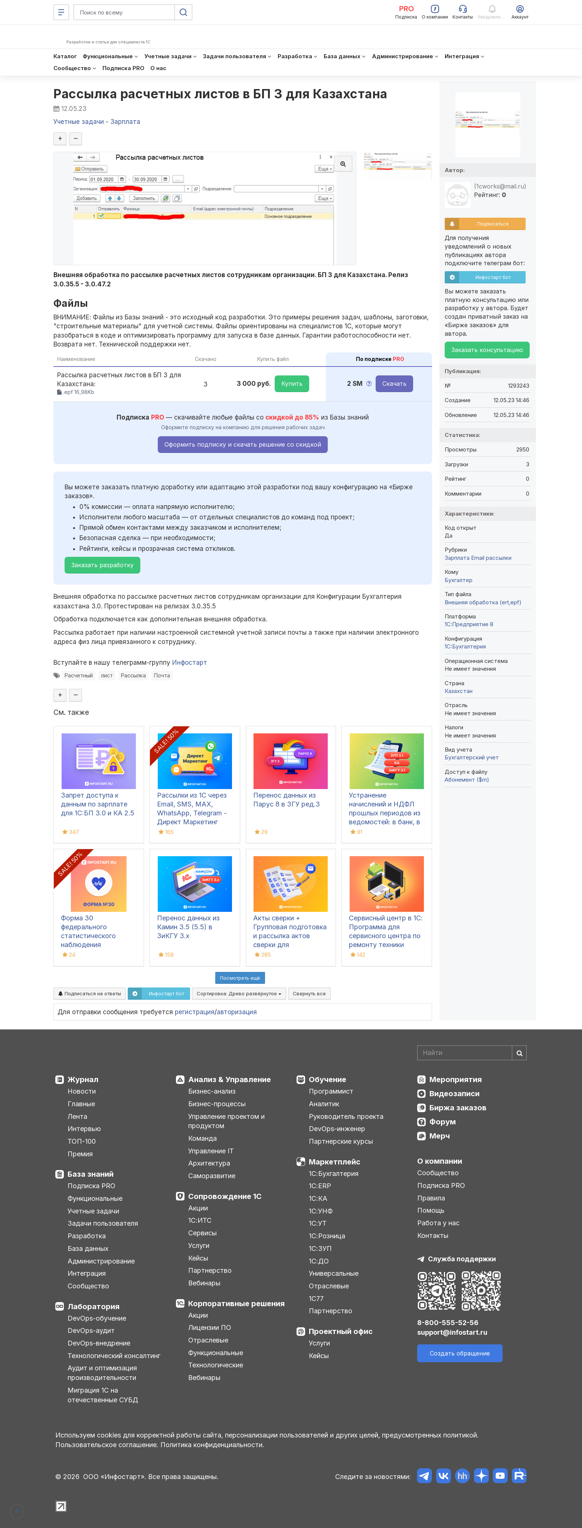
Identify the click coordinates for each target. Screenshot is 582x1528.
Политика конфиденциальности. (212, 1445)
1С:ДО (319, 1261)
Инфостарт (189, 662)
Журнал (83, 1079)
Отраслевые (208, 1340)
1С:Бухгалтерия (334, 1173)
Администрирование (101, 1261)
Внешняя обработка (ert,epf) (483, 602)
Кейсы (198, 1258)
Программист (331, 1091)
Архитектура (209, 1163)
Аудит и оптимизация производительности (102, 1372)
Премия (80, 1154)
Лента (77, 1116)
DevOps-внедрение (99, 1343)
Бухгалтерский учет (472, 757)
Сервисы (202, 1233)
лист (107, 675)
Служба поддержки (462, 1259)
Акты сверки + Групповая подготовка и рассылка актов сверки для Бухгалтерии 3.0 (290, 935)
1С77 (316, 1298)
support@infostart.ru (452, 1332)
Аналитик (324, 1104)
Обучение (327, 1079)
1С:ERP (320, 1186)
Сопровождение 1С (225, 1196)
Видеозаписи (454, 1093)
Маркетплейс (334, 1161)
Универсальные (334, 1273)
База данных (88, 1248)
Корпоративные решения (236, 1303)
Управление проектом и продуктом (226, 1121)
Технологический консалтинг (114, 1356)
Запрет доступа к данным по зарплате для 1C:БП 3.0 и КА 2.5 (97, 804)
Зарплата (457, 557)
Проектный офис (341, 1331)
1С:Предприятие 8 (469, 624)
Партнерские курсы (341, 1141)
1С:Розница (327, 1236)
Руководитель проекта (346, 1116)
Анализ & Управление (229, 1079)
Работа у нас (438, 1223)
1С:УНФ (321, 1211)
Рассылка (133, 675)
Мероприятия (455, 1079)
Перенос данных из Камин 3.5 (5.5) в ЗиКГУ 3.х (188, 927)
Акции (198, 1208)
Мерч (439, 1135)
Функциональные (95, 1198)
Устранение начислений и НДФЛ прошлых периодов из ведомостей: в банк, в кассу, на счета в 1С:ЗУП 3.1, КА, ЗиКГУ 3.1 (385, 821)
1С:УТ (318, 1223)
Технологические (215, 1365)
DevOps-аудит (91, 1330)
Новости (82, 1091)
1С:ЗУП (320, 1248)
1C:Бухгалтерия (465, 646)
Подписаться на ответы (89, 993)
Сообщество (88, 1286)
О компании (439, 1161)
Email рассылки (491, 557)
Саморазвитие (211, 1176)
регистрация (195, 1012)
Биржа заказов (458, 1107)
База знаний (91, 1174)
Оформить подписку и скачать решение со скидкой (242, 444)
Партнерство (210, 1270)
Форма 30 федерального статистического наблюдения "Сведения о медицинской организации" (88, 944)
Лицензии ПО (209, 1327)
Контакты (432, 1235)
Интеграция (87, 1273)
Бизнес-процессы (217, 1104)
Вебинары (204, 1283)
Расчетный (79, 675)
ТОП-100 (82, 1141)
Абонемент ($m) (467, 779)
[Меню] (61, 12)
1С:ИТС (200, 1220)
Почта (162, 675)
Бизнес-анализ (212, 1091)
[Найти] (519, 1052)
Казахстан (459, 690)
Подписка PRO (91, 1186)
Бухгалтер (459, 580)
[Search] (472, 1052)
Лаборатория (94, 1306)
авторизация (237, 1012)
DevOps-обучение (97, 1318)
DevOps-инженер (337, 1129)
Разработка (87, 1236)
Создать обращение (460, 1353)
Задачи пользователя (103, 1223)
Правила (431, 1198)
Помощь (431, 1210)
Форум (442, 1121)
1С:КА (318, 1198)
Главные (81, 1104)
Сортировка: (239, 993)
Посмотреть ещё (240, 978)
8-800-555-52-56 (447, 1323)
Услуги (198, 1245)
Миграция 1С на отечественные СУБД (103, 1395)
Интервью (84, 1129)
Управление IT (211, 1151)
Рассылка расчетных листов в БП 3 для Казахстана (220, 93)
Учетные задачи (93, 1211)
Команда (202, 1138)
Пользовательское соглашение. (106, 1445)
